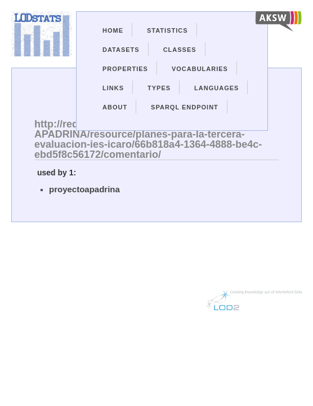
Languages (216, 88)
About (114, 107)
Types (159, 88)
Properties (125, 68)
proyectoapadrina (84, 189)
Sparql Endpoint (184, 107)
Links (113, 88)
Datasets (121, 49)
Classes (179, 49)
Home (112, 30)
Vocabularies (200, 68)
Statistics (167, 30)
